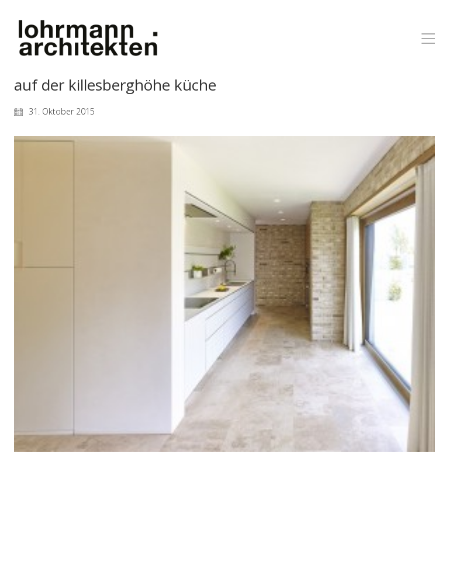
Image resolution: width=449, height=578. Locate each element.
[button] (428, 38)
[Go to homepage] (87, 38)
